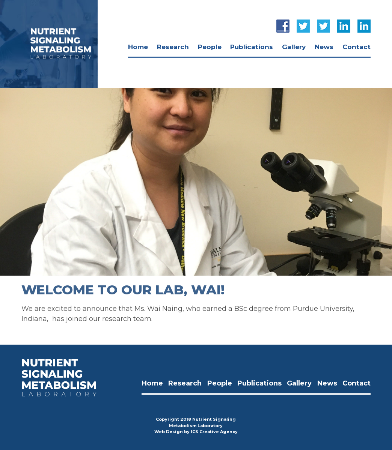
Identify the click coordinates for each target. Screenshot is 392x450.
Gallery (294, 47)
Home (138, 47)
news (324, 47)
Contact (356, 47)
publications (251, 47)
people (210, 47)
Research (173, 47)
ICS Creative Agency (214, 431)
